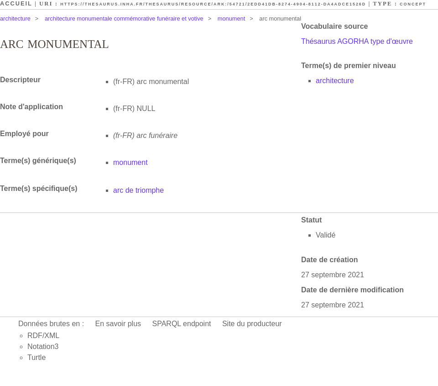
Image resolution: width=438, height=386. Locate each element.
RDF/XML (43, 335)
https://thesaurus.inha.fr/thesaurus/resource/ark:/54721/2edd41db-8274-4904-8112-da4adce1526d (213, 4)
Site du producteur (252, 324)
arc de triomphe (138, 190)
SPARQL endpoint (181, 324)
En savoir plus (118, 324)
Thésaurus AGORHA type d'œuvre (357, 41)
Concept (413, 4)
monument (231, 18)
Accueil (16, 3)
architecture (15, 18)
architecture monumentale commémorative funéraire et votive (124, 18)
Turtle (36, 357)
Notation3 (43, 346)
